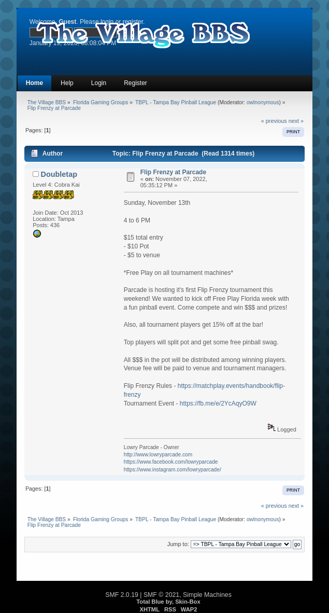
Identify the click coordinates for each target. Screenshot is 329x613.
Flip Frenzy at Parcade (173, 172)
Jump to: (178, 544)
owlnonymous (263, 102)
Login (98, 83)
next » (296, 121)
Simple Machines (207, 594)
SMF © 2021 (161, 594)
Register (135, 83)
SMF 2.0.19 (121, 594)
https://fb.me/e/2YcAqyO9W (218, 403)
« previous (274, 121)
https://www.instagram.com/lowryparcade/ (172, 469)
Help (67, 83)
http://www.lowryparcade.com (158, 454)
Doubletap (59, 174)
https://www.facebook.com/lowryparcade (171, 462)
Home (34, 83)
